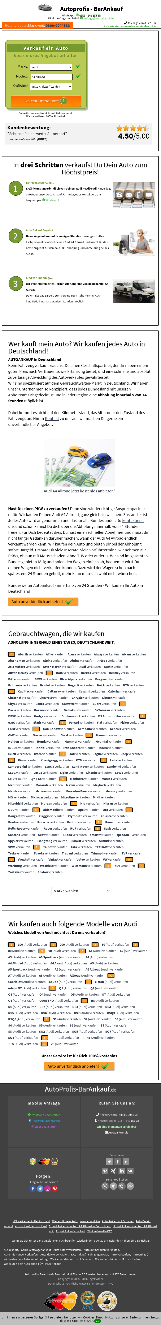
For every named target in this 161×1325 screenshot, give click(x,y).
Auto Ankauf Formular (60, 207)
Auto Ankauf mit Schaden (118, 1221)
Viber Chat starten (46, 1126)
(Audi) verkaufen (32, 944)
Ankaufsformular (119, 1132)
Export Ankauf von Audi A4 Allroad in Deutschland (80, 1226)
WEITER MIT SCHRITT (46, 101)
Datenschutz (56, 1283)
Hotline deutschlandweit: (37, 25)
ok (97, 1320)
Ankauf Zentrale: (110, 1115)
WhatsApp (51, 213)
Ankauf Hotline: (107, 1121)
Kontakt (52, 418)
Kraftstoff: (20, 85)
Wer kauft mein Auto (65, 1221)
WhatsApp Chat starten (45, 1115)
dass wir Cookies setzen (76, 1320)
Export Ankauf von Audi (70, 1231)
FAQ (110, 1283)
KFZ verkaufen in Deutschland (31, 1221)
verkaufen (30, 654)
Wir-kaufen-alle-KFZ (99, 1231)
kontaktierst (133, 520)
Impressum (99, 1283)
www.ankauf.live (90, 1221)
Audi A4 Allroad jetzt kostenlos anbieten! (79, 490)
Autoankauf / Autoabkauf (31, 1226)
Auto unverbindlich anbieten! (42, 602)
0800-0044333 (129, 1115)
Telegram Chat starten (46, 1121)
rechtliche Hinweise (78, 1283)
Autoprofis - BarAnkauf (91, 9)
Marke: (23, 66)
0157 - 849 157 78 (89, 15)
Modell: (22, 76)
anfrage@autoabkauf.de (99, 18)
